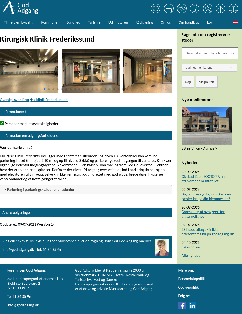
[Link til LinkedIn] (192, 308)
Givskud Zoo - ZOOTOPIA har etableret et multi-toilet (204, 178)
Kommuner (50, 22)
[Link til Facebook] (183, 308)
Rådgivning (144, 22)
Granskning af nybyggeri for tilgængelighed (203, 214)
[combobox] (209, 68)
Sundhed (73, 22)
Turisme (94, 22)
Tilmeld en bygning (18, 22)
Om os (166, 22)
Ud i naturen (118, 22)
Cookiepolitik (188, 287)
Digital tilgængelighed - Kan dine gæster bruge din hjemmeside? (207, 196)
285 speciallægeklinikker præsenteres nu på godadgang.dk (208, 231)
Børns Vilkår (191, 247)
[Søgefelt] (210, 53)
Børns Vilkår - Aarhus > (199, 148)
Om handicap (189, 22)
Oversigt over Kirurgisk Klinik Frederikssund (34, 99)
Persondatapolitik (192, 279)
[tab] (86, 189)
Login (211, 22)
